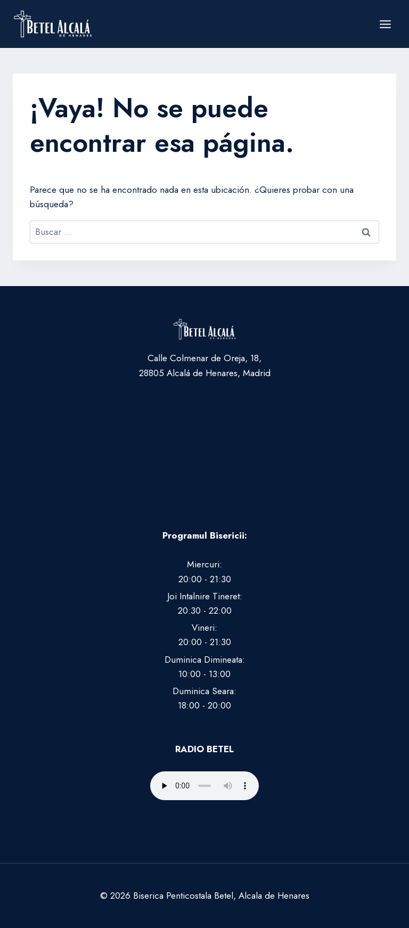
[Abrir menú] (385, 24)
